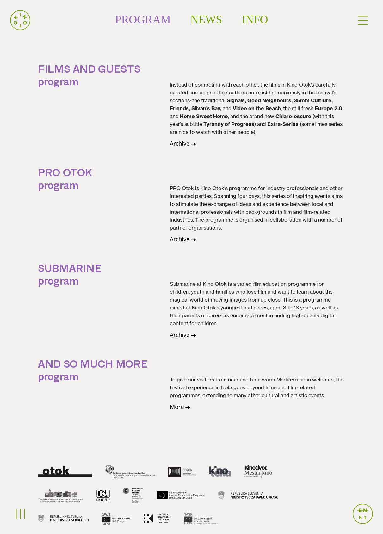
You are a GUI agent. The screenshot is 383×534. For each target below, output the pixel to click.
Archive (183, 143)
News (206, 19)
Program (143, 19)
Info (255, 19)
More (180, 407)
